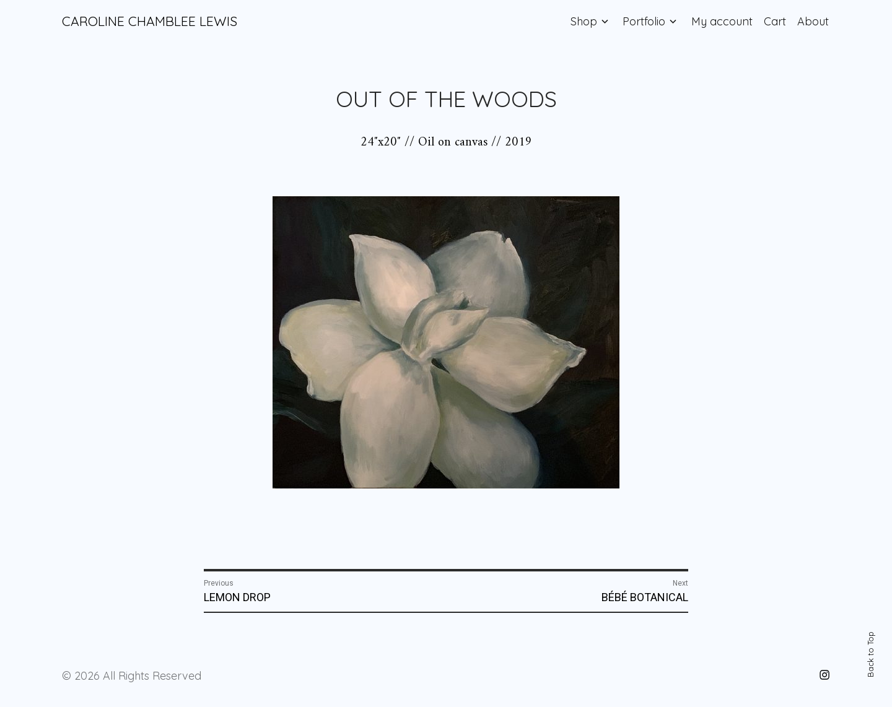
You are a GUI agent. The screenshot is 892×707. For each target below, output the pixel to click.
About (813, 21)
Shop (584, 21)
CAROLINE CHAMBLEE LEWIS (149, 21)
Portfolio (644, 21)
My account (722, 21)
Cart (775, 21)
